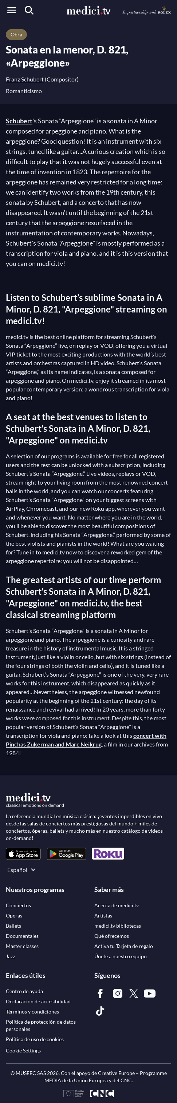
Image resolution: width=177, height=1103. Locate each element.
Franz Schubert (25, 79)
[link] (23, 854)
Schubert (19, 121)
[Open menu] (11, 10)
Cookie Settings (23, 1050)
